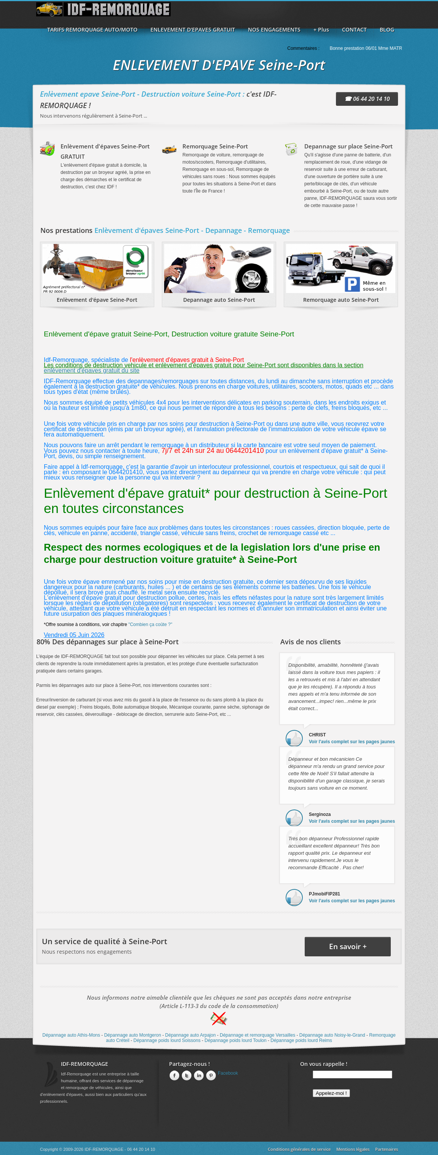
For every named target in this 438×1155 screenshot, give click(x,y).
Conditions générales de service (299, 1149)
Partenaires (386, 1149)
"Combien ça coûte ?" (150, 624)
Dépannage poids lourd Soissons (166, 1040)
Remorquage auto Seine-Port (341, 299)
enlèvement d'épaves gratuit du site (91, 370)
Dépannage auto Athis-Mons (71, 1035)
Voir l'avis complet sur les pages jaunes (352, 741)
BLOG (387, 29)
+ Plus (321, 29)
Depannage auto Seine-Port (219, 299)
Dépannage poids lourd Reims (301, 1040)
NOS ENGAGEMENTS (274, 29)
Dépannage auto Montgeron (132, 1035)
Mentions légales (352, 1149)
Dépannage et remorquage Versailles (257, 1035)
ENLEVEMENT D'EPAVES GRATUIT (192, 29)
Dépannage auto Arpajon (190, 1035)
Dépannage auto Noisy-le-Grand (332, 1035)
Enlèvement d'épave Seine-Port (97, 299)
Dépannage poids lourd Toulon (236, 1040)
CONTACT (354, 29)
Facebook (228, 1073)
